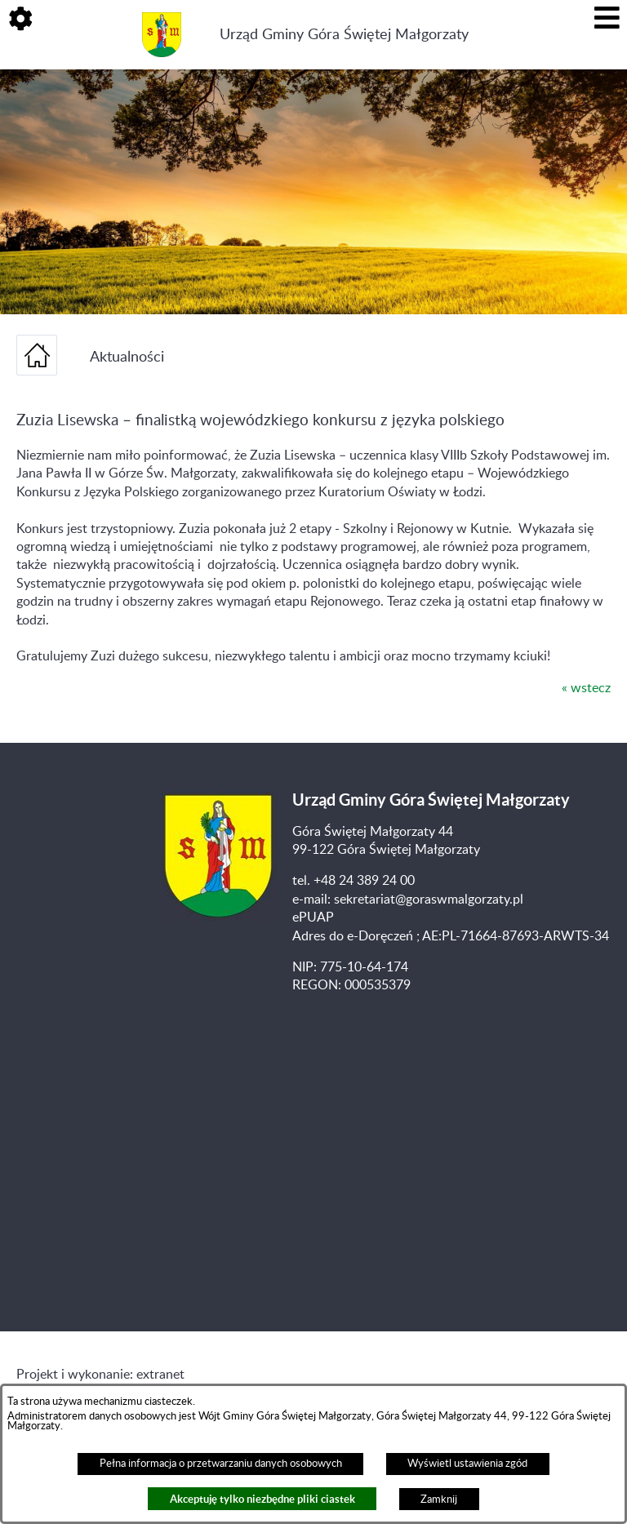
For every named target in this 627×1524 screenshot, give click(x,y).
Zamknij (438, 1499)
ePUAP (313, 917)
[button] (20, 20)
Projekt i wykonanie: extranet (100, 1374)
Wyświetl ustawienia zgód (467, 1463)
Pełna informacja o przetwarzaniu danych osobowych (221, 1463)
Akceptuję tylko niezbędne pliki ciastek (262, 1499)
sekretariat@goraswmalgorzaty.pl (428, 899)
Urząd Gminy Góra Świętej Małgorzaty (344, 35)
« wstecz (586, 688)
